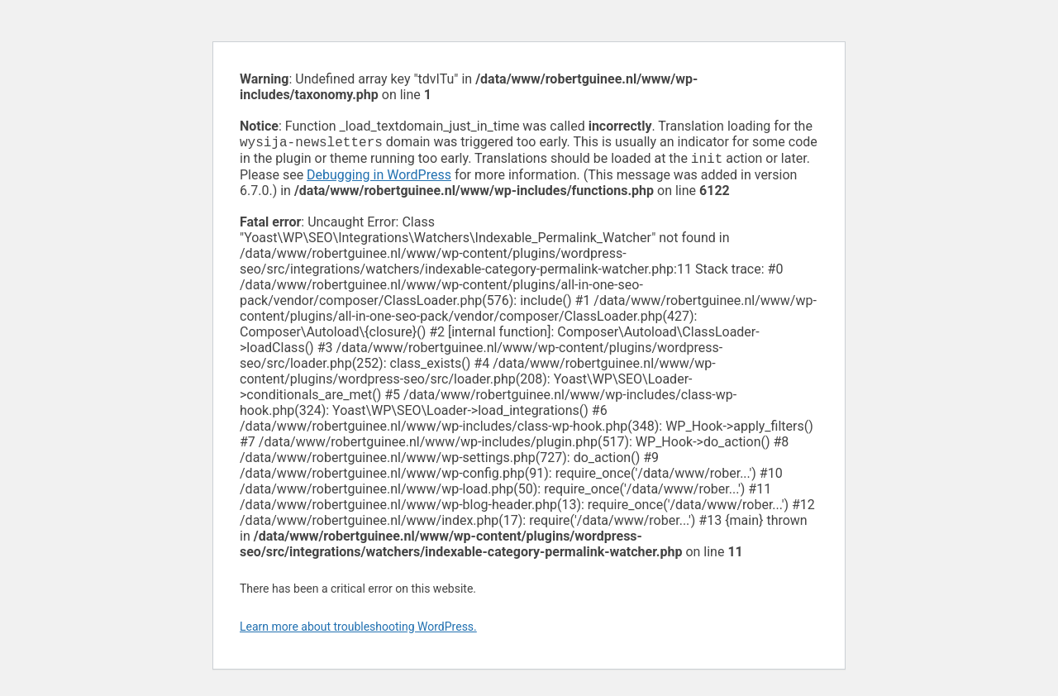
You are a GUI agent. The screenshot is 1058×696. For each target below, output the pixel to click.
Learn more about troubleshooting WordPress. (358, 629)
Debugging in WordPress (379, 178)
